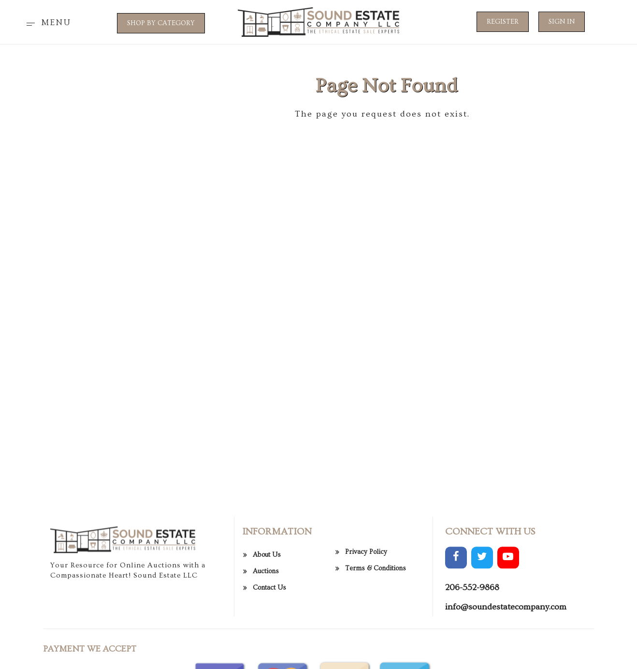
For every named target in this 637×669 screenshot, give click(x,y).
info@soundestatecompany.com (505, 643)
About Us (267, 591)
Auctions (266, 607)
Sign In (562, 22)
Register (503, 22)
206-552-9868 (472, 624)
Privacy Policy (366, 588)
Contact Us (269, 624)
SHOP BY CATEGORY (161, 23)
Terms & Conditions (375, 605)
